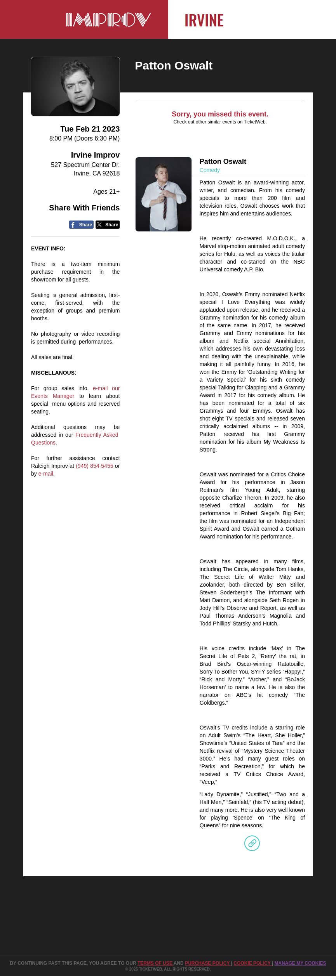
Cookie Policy (252, 963)
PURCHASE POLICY (208, 963)
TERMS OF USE (156, 963)
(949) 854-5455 (94, 466)
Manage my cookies (300, 963)
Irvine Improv (95, 155)
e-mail (45, 474)
